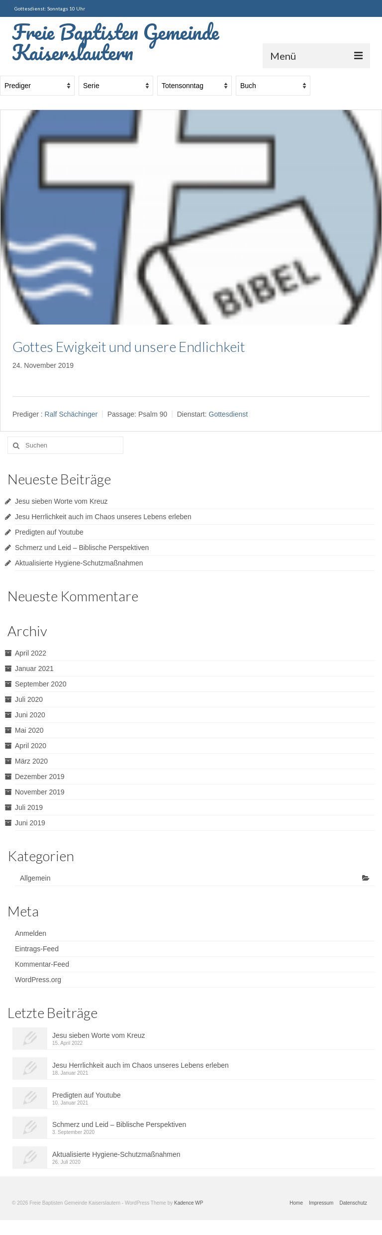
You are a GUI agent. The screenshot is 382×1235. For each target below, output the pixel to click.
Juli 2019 (29, 807)
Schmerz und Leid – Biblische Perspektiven (82, 548)
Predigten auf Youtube (49, 532)
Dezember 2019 (40, 777)
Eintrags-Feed (37, 949)
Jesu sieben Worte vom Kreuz (61, 501)
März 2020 (31, 761)
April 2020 (30, 746)
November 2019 (40, 792)
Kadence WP (188, 1203)
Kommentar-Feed (42, 964)
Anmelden (30, 933)
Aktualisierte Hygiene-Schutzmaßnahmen (79, 563)
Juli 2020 (29, 699)
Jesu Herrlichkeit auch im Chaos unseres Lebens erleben (103, 517)
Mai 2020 (29, 730)
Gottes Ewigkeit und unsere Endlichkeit (128, 346)
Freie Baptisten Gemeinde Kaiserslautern (115, 42)
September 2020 (41, 684)
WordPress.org (38, 980)
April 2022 (30, 653)
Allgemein (35, 878)
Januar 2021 (34, 669)
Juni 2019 (30, 823)
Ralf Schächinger (71, 414)
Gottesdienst (228, 414)
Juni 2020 (30, 715)
